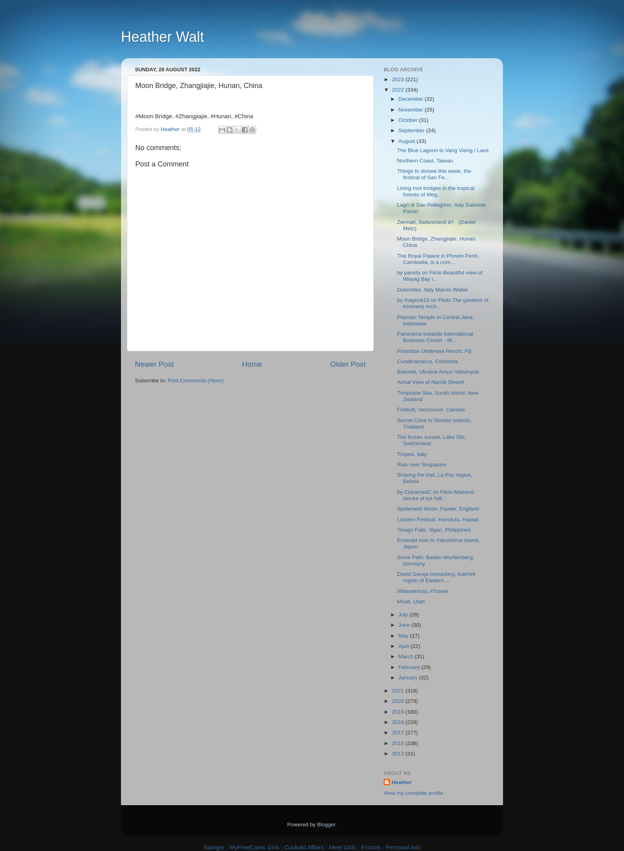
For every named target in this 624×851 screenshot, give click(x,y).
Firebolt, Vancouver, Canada (431, 410)
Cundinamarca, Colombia (427, 361)
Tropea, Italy (412, 454)
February (409, 667)
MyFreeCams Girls (254, 847)
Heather (401, 782)
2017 (399, 733)
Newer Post (154, 364)
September (412, 130)
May (404, 636)
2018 (399, 722)
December (411, 99)
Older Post (348, 364)
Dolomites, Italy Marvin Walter (432, 290)
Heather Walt (162, 37)
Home (252, 364)
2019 (399, 712)
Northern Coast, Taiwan (425, 161)
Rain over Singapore (421, 465)
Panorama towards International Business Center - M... (435, 337)
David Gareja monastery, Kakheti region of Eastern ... (436, 577)
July (404, 615)
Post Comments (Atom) (196, 380)
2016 (399, 743)
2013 (399, 754)
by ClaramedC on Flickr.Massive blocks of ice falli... (435, 495)
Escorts (371, 847)
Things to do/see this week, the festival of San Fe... (434, 174)
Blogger (326, 825)
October (408, 120)
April (404, 646)
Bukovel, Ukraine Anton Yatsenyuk (438, 372)
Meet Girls (342, 847)
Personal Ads (403, 847)
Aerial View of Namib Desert (430, 382)
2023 (399, 79)
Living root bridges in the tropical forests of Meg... (435, 191)
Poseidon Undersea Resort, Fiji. (435, 351)
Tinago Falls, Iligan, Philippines (434, 530)
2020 (399, 701)
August (407, 141)
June (404, 625)
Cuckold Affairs (304, 847)
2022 (399, 90)
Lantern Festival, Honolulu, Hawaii (438, 519)
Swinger (214, 847)
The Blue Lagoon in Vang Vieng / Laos (443, 150)
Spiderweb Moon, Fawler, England (438, 509)
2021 (399, 691)
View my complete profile (413, 793)
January (408, 678)
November (411, 110)
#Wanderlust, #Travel (422, 591)
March (406, 656)
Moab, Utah (411, 602)
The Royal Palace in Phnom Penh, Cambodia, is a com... (438, 259)
